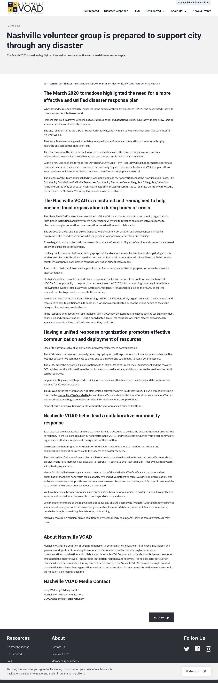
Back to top (161, 617)
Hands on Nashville (111, 83)
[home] (25, 8)
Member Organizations (65, 661)
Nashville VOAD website (73, 395)
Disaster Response (116, 11)
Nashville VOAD (162, 186)
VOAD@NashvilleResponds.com (64, 598)
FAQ (9, 661)
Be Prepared (91, 11)
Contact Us (58, 647)
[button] (155, 11)
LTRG (137, 11)
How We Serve (60, 654)
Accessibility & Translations (193, 2)
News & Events (202, 11)
